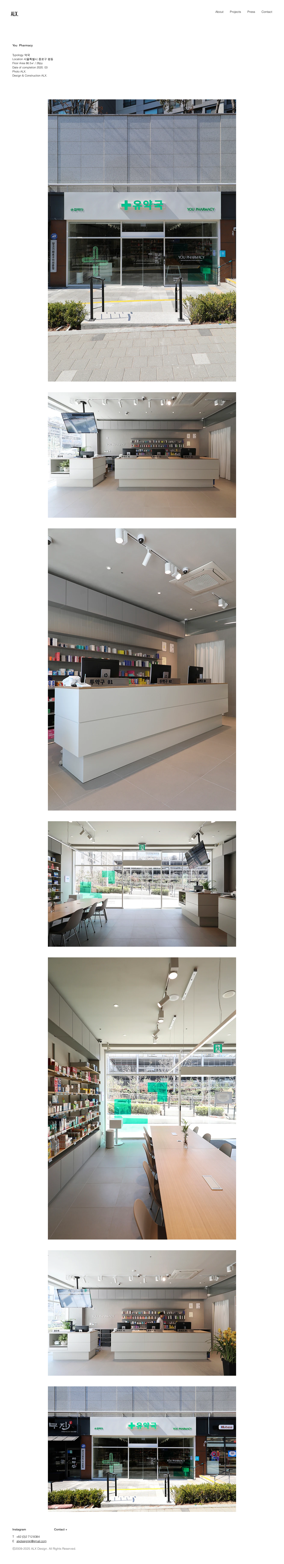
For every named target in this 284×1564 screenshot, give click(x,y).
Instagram (19, 1529)
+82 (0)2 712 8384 (28, 1537)
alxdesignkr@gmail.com (31, 1541)
